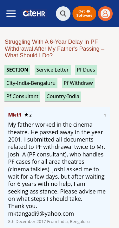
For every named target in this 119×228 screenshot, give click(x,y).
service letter (52, 69)
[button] (84, 13)
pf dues (86, 69)
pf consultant (22, 96)
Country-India (63, 96)
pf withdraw (78, 82)
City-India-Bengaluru (31, 82)
